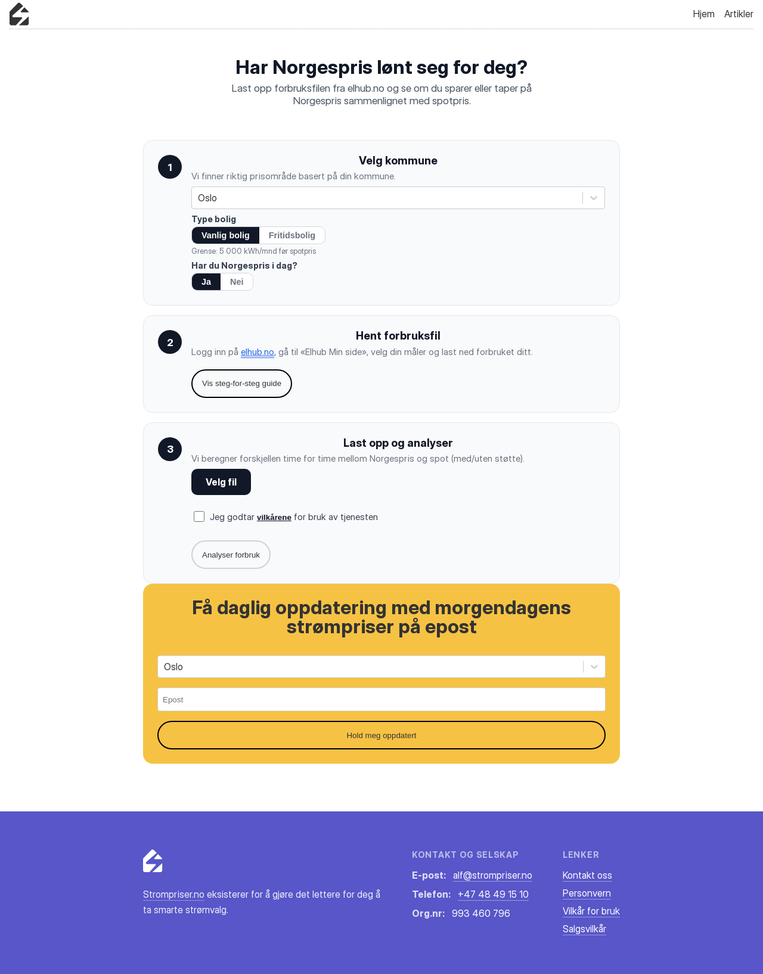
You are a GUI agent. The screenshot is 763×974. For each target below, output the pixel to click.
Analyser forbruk (231, 554)
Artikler (738, 14)
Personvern (587, 893)
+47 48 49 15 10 (493, 894)
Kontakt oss (587, 875)
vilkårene (274, 517)
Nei (236, 282)
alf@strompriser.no (492, 875)
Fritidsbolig (292, 235)
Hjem (704, 14)
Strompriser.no (173, 894)
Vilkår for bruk (591, 911)
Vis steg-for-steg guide (241, 383)
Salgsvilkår (584, 929)
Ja (206, 282)
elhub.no (257, 351)
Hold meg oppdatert (381, 735)
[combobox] (199, 198)
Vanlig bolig (225, 235)
